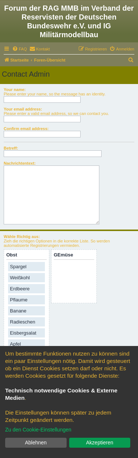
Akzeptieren (99, 442)
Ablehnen (36, 442)
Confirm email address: (26, 128)
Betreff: (11, 148)
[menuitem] (19, 49)
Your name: (15, 89)
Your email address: (23, 109)
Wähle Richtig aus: (22, 236)
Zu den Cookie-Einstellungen (38, 430)
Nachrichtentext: (20, 163)
